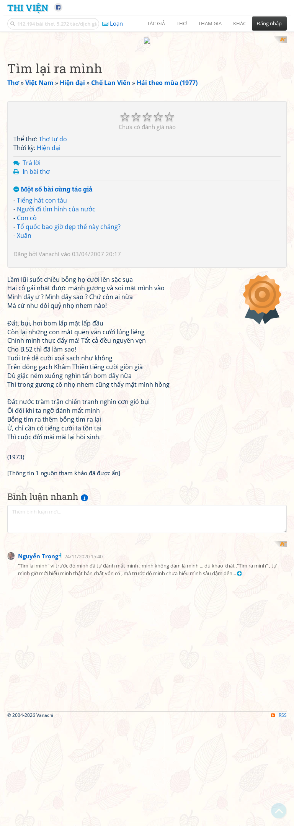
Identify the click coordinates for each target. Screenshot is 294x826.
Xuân (24, 228)
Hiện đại (48, 141)
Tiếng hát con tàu (42, 193)
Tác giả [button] (156, 23)
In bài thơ (36, 164)
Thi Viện (27, 7)
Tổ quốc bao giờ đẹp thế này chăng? (69, 219)
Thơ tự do (53, 132)
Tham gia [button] (210, 23)
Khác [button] (239, 23)
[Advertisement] (47, 679)
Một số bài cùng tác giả (53, 182)
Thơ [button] (181, 23)
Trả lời (32, 155)
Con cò (27, 210)
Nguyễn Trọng (38, 724)
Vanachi (49, 246)
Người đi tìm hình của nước (56, 202)
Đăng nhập (269, 23)
